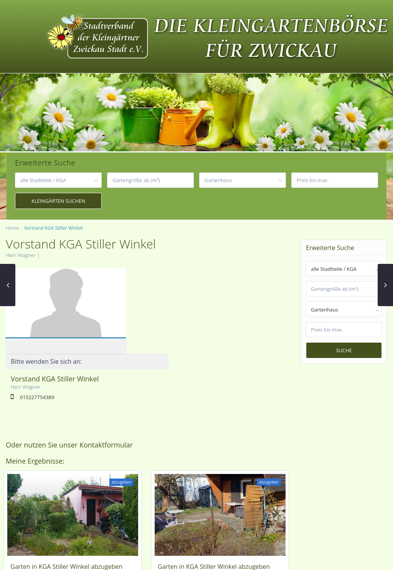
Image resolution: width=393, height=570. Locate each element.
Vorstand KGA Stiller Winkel (175, 293)
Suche (344, 350)
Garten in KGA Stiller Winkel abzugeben (66, 483)
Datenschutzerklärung (352, 558)
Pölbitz (68, 492)
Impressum (304, 558)
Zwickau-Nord (94, 492)
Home (12, 228)
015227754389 (157, 311)
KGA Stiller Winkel (36, 492)
